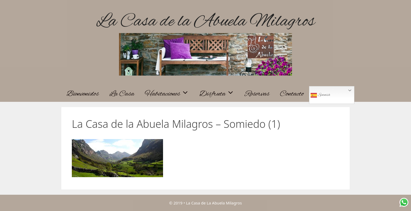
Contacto (292, 94)
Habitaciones (169, 94)
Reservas (257, 94)
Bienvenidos (83, 94)
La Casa (121, 94)
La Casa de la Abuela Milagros (205, 22)
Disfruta (219, 94)
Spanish (320, 95)
